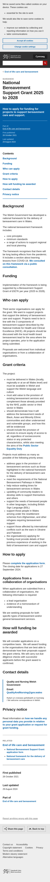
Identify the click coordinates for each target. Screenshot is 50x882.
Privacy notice (11, 194)
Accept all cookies (25, 41)
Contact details (11, 189)
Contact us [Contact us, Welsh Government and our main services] (8, 844)
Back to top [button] (38, 829)
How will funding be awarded (19, 184)
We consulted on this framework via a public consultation (24, 263)
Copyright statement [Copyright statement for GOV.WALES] (12, 848)
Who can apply (11, 168)
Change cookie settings (25, 47)
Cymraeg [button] (40, 56)
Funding (7, 163)
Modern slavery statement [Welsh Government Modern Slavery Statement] (15, 854)
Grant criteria (10, 174)
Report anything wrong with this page (20, 818)
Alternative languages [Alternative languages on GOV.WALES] (13, 857)
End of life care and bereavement (21, 72)
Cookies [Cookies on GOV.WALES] (29, 848)
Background (10, 158)
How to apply (10, 179)
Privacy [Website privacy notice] (39, 848)
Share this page (15, 829)
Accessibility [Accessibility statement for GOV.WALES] (22, 844)
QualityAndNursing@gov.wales (24, 692)
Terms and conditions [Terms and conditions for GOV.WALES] (13, 851)
